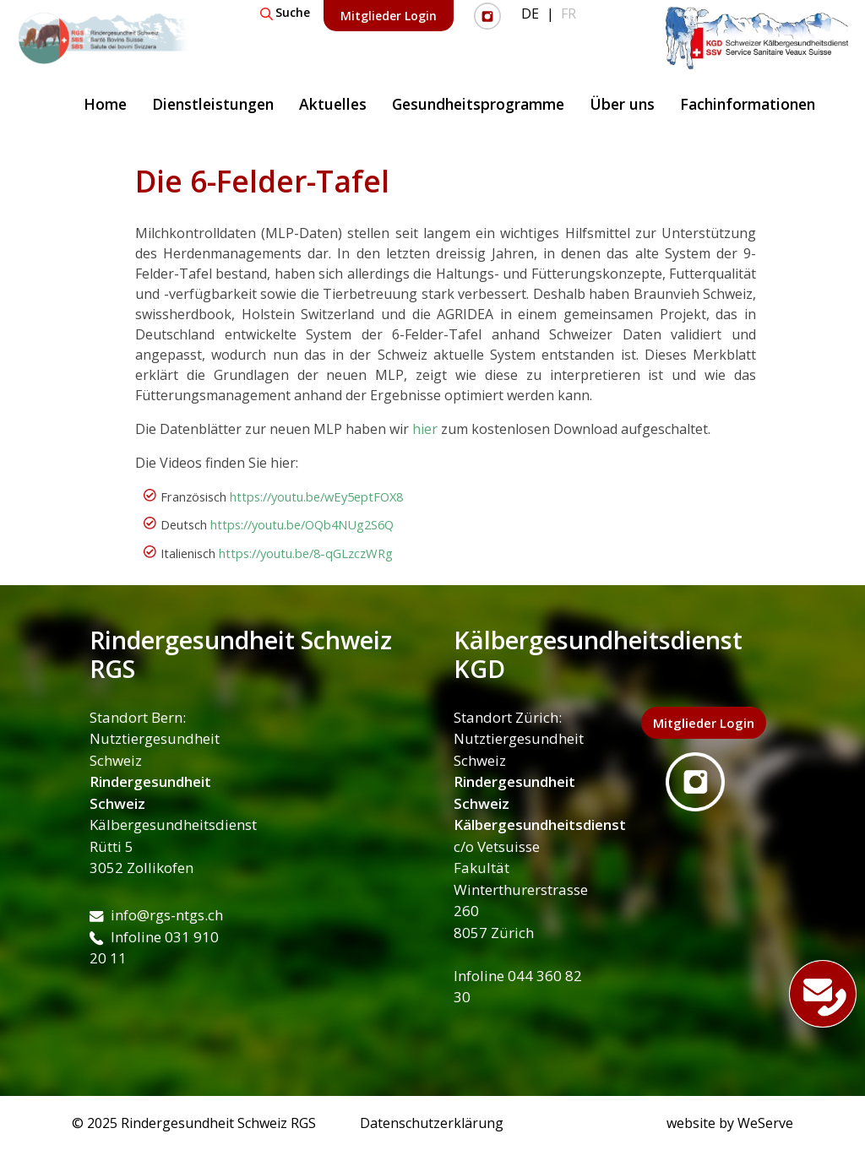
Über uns (622, 104)
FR (568, 13)
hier (425, 429)
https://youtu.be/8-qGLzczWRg (306, 553)
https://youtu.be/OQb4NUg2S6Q (302, 524)
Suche (285, 12)
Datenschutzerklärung (431, 1123)
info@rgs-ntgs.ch (156, 915)
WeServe (765, 1123)
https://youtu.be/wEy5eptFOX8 (316, 496)
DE (530, 13)
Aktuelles (333, 104)
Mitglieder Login (388, 16)
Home (105, 104)
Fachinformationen (747, 104)
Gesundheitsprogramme (478, 104)
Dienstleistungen (213, 104)
